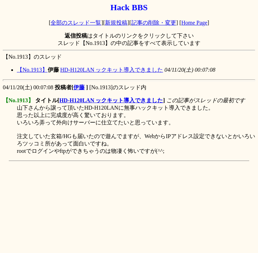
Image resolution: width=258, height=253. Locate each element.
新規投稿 (116, 23)
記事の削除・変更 (153, 23)
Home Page (194, 23)
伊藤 (79, 87)
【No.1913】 (32, 70)
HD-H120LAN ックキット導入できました (111, 70)
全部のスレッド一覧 (76, 23)
